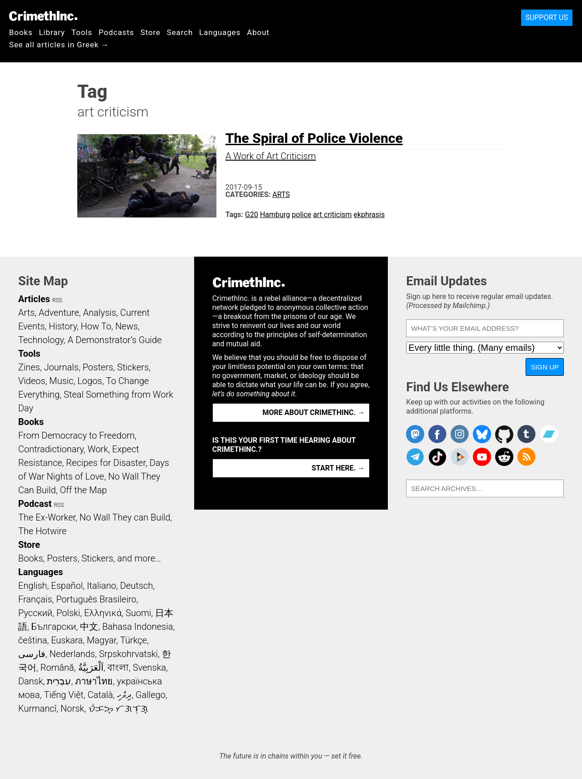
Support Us (547, 17)
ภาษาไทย (94, 681)
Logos (89, 380)
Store (150, 32)
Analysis (99, 312)
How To (96, 326)
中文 (89, 626)
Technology (41, 339)
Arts (281, 194)
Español (67, 585)
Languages (220, 32)
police (301, 214)
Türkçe (133, 640)
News (126, 326)
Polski (68, 612)
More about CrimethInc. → (313, 412)
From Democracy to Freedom (76, 435)
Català (100, 694)
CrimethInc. (43, 16)
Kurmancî (37, 708)
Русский (35, 612)
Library (52, 32)
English (32, 585)
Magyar (101, 640)
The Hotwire (42, 531)
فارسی (31, 653)
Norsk (72, 708)
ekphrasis (369, 214)
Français (35, 599)
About (258, 32)
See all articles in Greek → (59, 44)
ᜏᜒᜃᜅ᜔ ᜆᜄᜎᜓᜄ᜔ (118, 708)
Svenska (149, 667)
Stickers (133, 367)
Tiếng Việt (63, 694)
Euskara (67, 640)
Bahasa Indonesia (137, 626)
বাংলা (118, 667)
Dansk (30, 681)
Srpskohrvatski (128, 653)
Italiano (101, 585)
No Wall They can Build (125, 517)
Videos (31, 380)
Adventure (59, 312)
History (63, 326)
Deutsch (136, 585)
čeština (32, 640)
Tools (81, 32)
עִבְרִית (59, 681)
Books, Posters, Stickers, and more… (89, 558)
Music (61, 380)
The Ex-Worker (46, 517)
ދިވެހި (124, 694)
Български (53, 626)
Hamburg (275, 214)
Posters (98, 367)
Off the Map (83, 490)
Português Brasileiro (96, 599)
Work (98, 449)
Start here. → (338, 468)
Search (180, 32)
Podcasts (116, 32)
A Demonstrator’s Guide (115, 339)
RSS (57, 300)
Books (21, 32)
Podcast (34, 503)
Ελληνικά (102, 612)
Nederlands (72, 653)
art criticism (332, 214)
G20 (251, 214)
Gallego (150, 694)
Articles (34, 298)
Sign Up (545, 367)
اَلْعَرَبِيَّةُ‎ (91, 667)
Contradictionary (51, 449)
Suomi (138, 612)
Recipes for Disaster (106, 462)
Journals (61, 367)
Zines (29, 367)
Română (57, 667)
